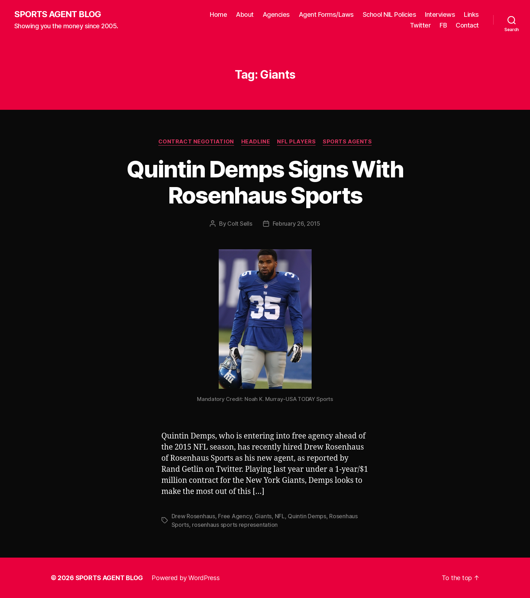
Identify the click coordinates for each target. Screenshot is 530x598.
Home (218, 14)
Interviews (440, 14)
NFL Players (296, 141)
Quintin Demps (307, 516)
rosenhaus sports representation (235, 524)
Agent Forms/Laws (326, 14)
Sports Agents (347, 141)
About (245, 14)
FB (443, 25)
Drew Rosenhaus (193, 516)
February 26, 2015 (296, 223)
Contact (467, 25)
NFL (280, 516)
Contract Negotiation (196, 141)
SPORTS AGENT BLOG (57, 14)
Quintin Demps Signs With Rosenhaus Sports (265, 182)
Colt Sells (239, 223)
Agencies (276, 14)
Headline (255, 141)
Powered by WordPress (186, 578)
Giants (263, 516)
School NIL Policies (389, 14)
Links (471, 14)
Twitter (420, 25)
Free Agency (235, 516)
